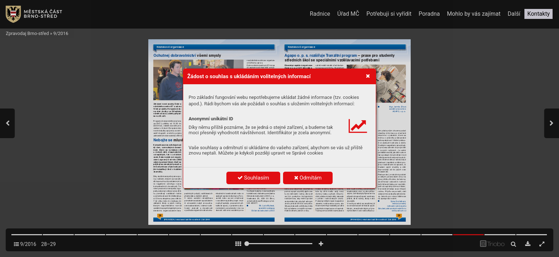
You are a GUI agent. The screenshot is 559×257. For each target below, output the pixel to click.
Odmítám (308, 178)
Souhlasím (253, 178)
